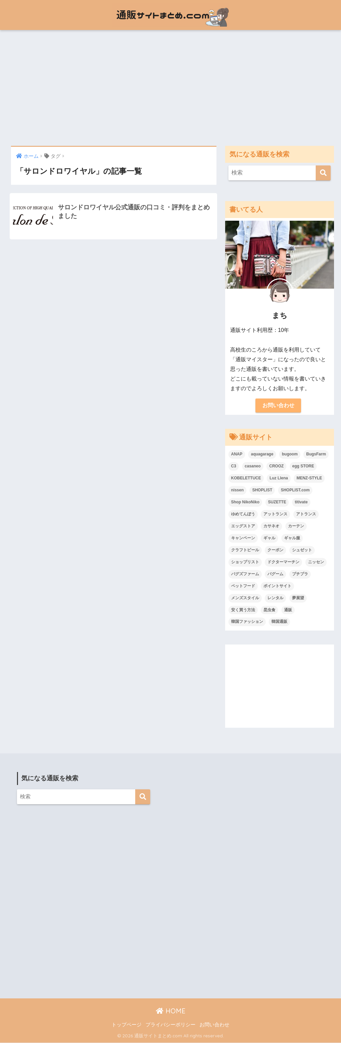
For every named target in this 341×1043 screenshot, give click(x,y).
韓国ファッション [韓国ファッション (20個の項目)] (247, 622)
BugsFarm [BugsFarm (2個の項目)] (316, 454)
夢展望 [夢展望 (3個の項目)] (298, 598)
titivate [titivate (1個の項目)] (301, 502)
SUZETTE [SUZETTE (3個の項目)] (277, 502)
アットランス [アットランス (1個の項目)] (275, 514)
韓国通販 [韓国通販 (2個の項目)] (279, 622)
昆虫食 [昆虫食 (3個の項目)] (269, 610)
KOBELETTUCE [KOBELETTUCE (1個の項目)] (246, 478)
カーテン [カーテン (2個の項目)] (296, 526)
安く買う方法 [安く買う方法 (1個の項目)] (243, 610)
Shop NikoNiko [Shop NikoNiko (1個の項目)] (245, 502)
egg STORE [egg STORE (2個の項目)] (303, 466)
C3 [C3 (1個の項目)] (233, 466)
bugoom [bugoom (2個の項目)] (289, 454)
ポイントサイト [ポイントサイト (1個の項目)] (277, 586)
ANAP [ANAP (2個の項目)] (236, 454)
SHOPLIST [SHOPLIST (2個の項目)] (262, 490)
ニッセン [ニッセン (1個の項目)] (316, 562)
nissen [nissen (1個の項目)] (237, 490)
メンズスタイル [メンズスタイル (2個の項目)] (245, 598)
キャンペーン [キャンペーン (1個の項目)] (243, 538)
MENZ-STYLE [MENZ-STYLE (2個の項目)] (309, 478)
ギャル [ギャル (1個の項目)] (269, 538)
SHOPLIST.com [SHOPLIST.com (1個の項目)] (295, 490)
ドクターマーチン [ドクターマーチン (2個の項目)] (283, 562)
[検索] (323, 172)
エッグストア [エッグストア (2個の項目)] (243, 526)
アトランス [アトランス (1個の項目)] (306, 514)
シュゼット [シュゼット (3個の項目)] (302, 550)
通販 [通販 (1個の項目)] (288, 610)
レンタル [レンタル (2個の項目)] (275, 598)
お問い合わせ (278, 405)
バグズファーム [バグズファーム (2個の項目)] (245, 574)
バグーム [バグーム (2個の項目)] (275, 574)
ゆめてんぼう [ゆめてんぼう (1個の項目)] (243, 514)
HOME (170, 1011)
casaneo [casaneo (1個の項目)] (253, 466)
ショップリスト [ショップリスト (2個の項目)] (245, 562)
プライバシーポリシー (170, 1025)
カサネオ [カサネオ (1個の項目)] (271, 526)
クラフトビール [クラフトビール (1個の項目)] (245, 550)
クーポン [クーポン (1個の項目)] (275, 550)
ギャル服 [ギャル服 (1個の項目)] (292, 538)
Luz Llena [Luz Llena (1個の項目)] (278, 478)
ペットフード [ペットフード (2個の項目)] (243, 586)
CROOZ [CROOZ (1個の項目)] (276, 466)
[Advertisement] (170, 87)
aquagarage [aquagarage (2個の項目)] (262, 454)
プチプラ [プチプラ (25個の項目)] (300, 574)
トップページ (127, 1025)
